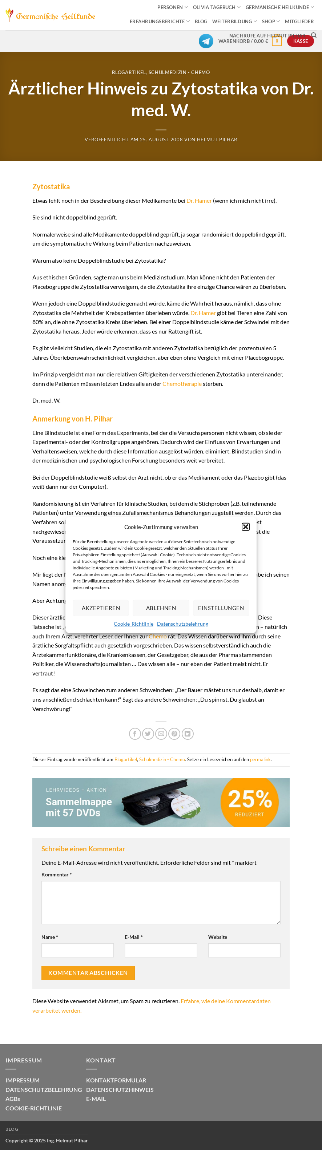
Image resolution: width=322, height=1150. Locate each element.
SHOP (271, 21)
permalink (260, 759)
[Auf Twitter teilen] (148, 734)
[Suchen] (314, 35)
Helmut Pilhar (217, 139)
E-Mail (134, 937)
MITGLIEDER (299, 21)
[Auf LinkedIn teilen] (188, 734)
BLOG (201, 21)
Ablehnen (161, 608)
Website (217, 937)
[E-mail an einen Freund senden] (161, 734)
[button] (245, 526)
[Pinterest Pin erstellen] (174, 734)
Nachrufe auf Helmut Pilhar (267, 36)
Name (49, 937)
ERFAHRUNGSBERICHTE (160, 21)
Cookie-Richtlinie (133, 623)
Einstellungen (221, 608)
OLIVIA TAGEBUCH (217, 7)
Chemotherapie (182, 383)
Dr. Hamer (199, 200)
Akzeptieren (101, 608)
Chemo (158, 636)
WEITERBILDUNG (234, 21)
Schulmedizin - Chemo (179, 72)
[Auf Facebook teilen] (135, 734)
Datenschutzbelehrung (182, 623)
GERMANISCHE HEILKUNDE (280, 7)
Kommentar (56, 874)
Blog (11, 1129)
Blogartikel (129, 72)
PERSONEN (172, 7)
